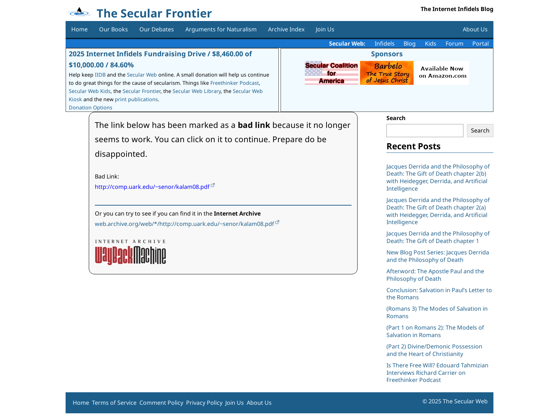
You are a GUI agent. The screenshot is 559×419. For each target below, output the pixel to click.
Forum (454, 43)
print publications (136, 99)
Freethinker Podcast (234, 82)
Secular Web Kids (90, 91)
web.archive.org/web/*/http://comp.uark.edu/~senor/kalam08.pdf (184, 224)
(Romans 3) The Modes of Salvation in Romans (437, 312)
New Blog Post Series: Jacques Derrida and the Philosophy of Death (437, 256)
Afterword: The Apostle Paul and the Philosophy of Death (435, 275)
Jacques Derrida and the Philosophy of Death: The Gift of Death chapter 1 (438, 237)
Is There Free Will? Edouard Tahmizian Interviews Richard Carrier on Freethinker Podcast (437, 372)
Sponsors (387, 53)
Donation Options (90, 107)
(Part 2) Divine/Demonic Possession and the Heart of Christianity (434, 350)
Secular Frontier (141, 91)
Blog (410, 43)
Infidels (385, 43)
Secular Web (142, 74)
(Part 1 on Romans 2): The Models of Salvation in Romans (435, 331)
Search (396, 118)
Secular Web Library (197, 91)
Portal (480, 43)
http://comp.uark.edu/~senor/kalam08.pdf (152, 187)
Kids (430, 43)
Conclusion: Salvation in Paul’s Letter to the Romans (439, 293)
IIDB (100, 74)
